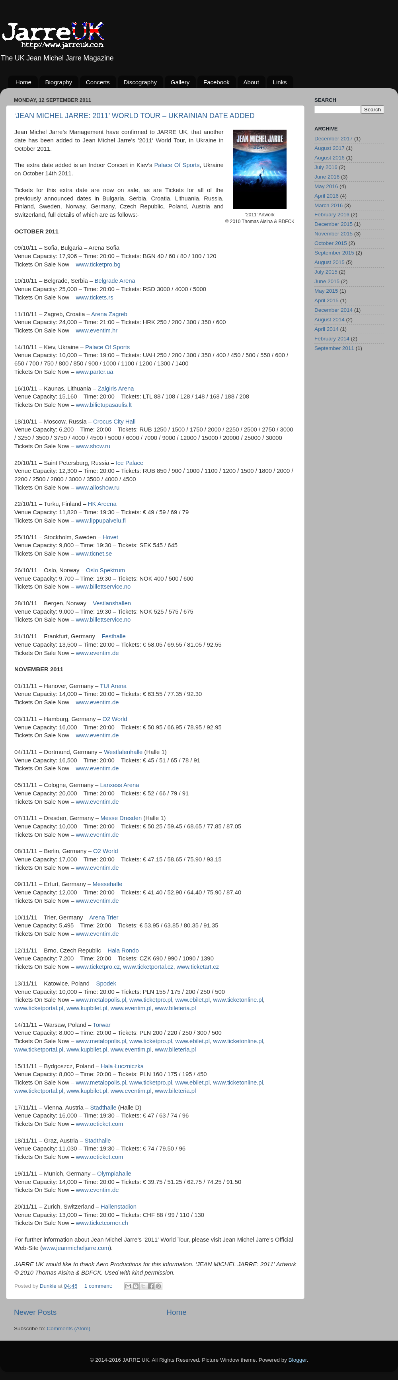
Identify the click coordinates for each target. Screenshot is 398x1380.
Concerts (98, 82)
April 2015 (326, 300)
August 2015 (329, 262)
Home (23, 82)
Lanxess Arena (119, 785)
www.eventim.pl (131, 1008)
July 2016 (326, 167)
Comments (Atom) (69, 1328)
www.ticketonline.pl (238, 1000)
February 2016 (331, 215)
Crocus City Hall (114, 421)
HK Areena (102, 504)
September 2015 (334, 253)
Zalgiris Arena (116, 388)
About (251, 82)
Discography (140, 82)
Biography (58, 82)
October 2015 (330, 243)
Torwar (102, 1025)
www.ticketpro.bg (98, 264)
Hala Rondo (123, 950)
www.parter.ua (94, 372)
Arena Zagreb (109, 314)
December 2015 (333, 224)
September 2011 (334, 348)
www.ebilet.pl (193, 1000)
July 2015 (326, 272)
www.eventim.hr (97, 330)
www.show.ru (93, 446)
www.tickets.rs (94, 297)
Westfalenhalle (123, 752)
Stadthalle (103, 1107)
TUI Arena (113, 686)
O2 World (114, 719)
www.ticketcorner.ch (102, 1223)
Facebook (216, 82)
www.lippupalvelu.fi (101, 520)
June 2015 (326, 281)
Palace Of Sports (176, 165)
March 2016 (328, 205)
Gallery (180, 82)
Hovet (110, 537)
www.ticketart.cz (198, 967)
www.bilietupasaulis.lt (104, 405)
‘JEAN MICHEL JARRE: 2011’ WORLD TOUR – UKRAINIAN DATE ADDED (134, 116)
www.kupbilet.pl (86, 1008)
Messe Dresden (121, 818)
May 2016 (326, 186)
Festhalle (113, 636)
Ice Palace (129, 463)
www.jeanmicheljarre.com (75, 1248)
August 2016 (329, 158)
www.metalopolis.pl (101, 1000)
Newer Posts (35, 1312)
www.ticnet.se (94, 553)
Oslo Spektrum (105, 570)
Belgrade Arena (114, 281)
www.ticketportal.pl (38, 1008)
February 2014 (331, 339)
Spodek (106, 983)
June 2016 (326, 177)
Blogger (298, 1360)
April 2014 (326, 329)
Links (280, 82)
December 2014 (333, 310)
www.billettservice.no (103, 586)
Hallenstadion (119, 1206)
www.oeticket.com (99, 1124)
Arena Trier (103, 917)
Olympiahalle (114, 1173)
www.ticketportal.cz (148, 967)
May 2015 (326, 291)
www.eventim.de (97, 653)
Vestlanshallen (112, 603)
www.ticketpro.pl (150, 1000)
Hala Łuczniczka (122, 1066)
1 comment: (99, 1286)
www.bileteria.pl (175, 1008)
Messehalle (107, 884)
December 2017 (333, 139)
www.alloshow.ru (98, 487)
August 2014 (329, 320)
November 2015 (333, 234)
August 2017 (329, 148)
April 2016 (326, 196)
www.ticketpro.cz (98, 967)
